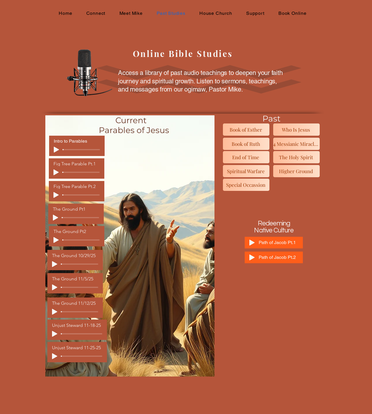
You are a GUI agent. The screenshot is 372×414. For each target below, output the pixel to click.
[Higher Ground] (296, 171)
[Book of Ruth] (246, 144)
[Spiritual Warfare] (246, 171)
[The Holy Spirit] (296, 157)
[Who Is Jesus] (296, 129)
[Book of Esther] (246, 129)
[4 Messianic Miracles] (296, 144)
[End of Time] (246, 157)
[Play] (56, 150)
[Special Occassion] (246, 185)
